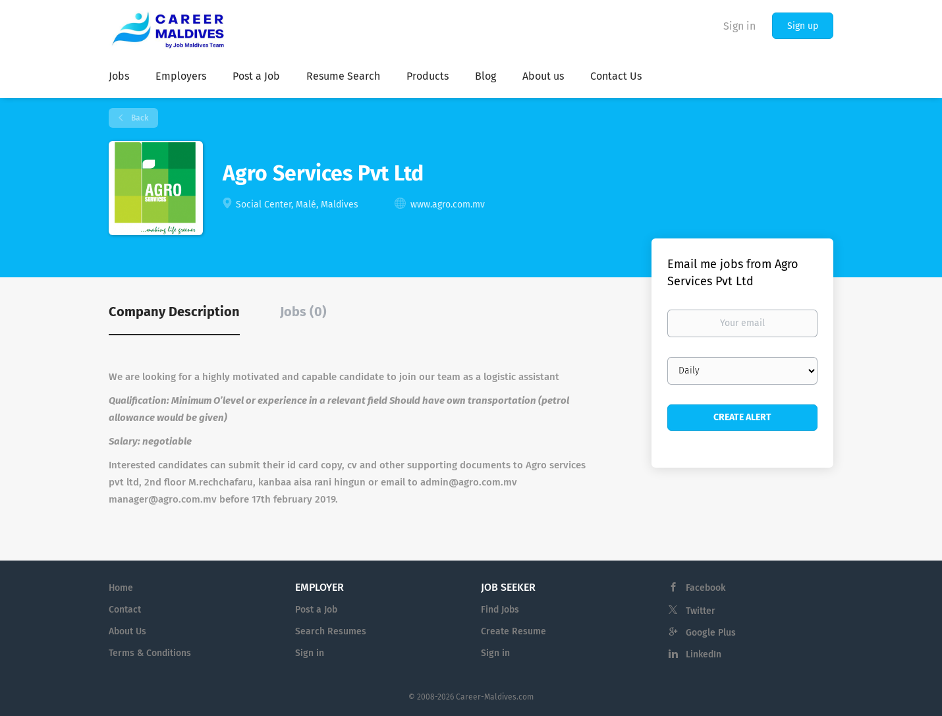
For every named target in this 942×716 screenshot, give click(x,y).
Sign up (802, 26)
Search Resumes (330, 631)
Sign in (739, 26)
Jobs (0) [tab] (303, 311)
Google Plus (711, 632)
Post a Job (316, 609)
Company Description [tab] (174, 311)
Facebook (705, 587)
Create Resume (513, 631)
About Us (127, 631)
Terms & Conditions (150, 653)
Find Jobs (500, 609)
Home (121, 587)
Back (138, 118)
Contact (125, 609)
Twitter (700, 611)
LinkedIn (703, 654)
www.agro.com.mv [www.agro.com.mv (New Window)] (447, 204)
